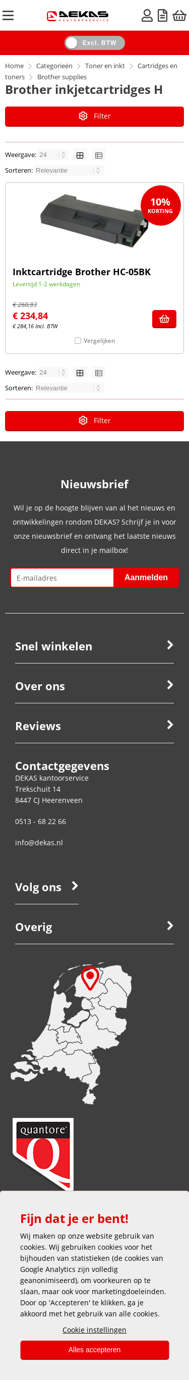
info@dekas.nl (39, 842)
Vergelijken (99, 340)
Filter (95, 116)
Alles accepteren (95, 1350)
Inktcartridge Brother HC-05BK (82, 272)
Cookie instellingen (94, 1330)
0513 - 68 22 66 (40, 821)
